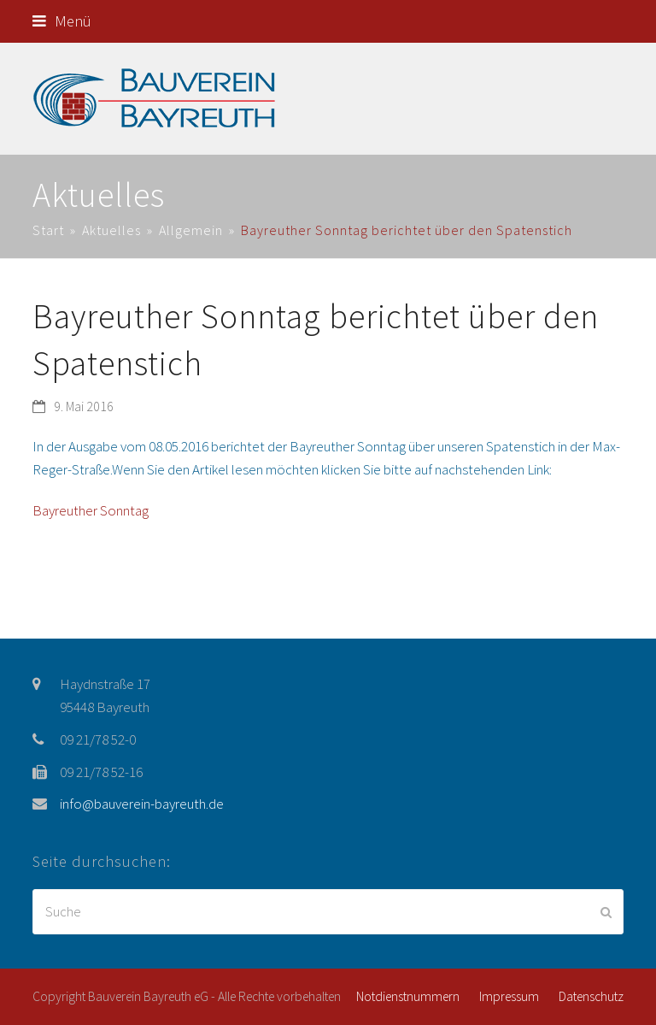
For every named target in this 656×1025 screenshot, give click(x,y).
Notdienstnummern (408, 996)
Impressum (509, 996)
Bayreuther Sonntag (90, 510)
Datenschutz (591, 996)
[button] (61, 21)
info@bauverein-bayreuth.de (142, 803)
